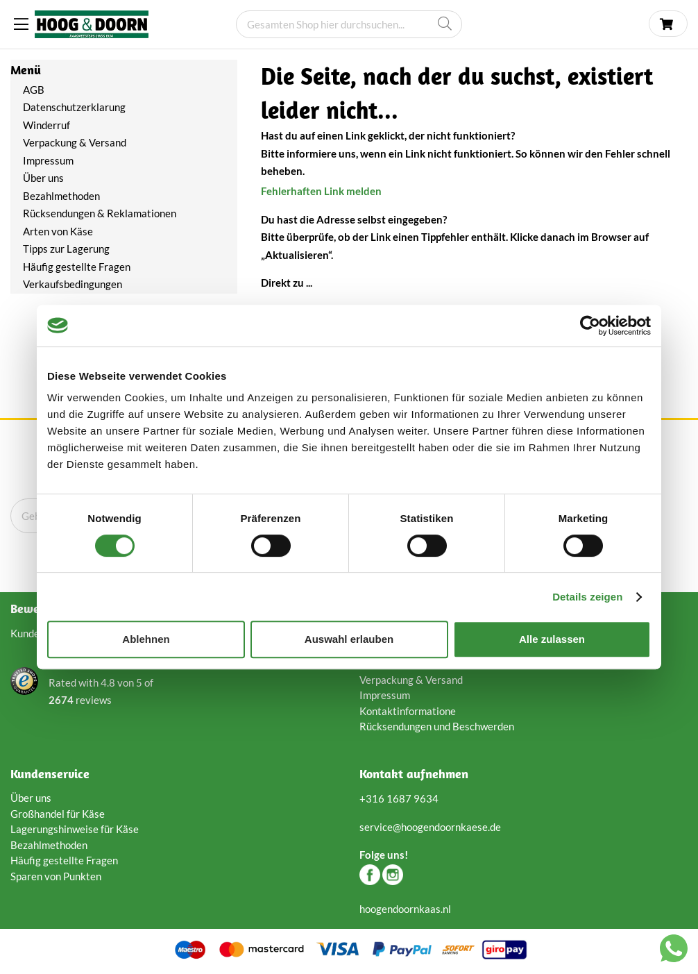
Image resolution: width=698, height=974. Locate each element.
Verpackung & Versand (74, 142)
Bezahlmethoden (61, 196)
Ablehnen (145, 639)
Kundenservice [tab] (50, 774)
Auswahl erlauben (349, 639)
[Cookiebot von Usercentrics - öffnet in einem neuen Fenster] (590, 325)
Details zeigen (587, 597)
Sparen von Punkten (55, 876)
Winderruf (46, 125)
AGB (33, 89)
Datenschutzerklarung (75, 107)
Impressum (48, 160)
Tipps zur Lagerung (66, 248)
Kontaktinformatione (407, 711)
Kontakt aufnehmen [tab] (413, 774)
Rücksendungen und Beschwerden (436, 726)
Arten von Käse (58, 231)
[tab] (123, 70)
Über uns (43, 177)
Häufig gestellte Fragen (76, 266)
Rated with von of (101, 692)
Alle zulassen (552, 639)
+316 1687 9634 (399, 798)
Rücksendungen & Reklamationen (99, 213)
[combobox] (348, 24)
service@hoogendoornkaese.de (430, 827)
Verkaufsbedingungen (72, 284)
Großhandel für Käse (57, 813)
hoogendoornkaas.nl (405, 908)
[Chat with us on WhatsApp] (674, 951)
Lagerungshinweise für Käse (74, 829)
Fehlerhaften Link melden (321, 191)
